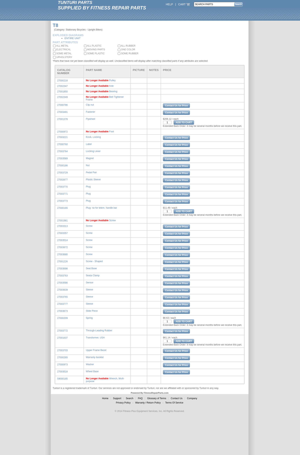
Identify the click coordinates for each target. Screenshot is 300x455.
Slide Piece (92, 310)
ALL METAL (61, 45)
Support (117, 398)
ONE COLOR (126, 49)
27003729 (62, 172)
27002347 (62, 86)
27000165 (62, 208)
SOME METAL (62, 53)
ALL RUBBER (126, 45)
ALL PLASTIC (93, 45)
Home (105, 398)
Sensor (89, 282)
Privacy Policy (123, 402)
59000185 (62, 378)
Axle (111, 86)
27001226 (62, 261)
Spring (89, 318)
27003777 (62, 304)
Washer (90, 364)
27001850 (62, 91)
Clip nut (90, 104)
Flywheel (90, 119)
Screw (112, 220)
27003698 (62, 268)
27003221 (62, 137)
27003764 (62, 151)
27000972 (62, 131)
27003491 (62, 112)
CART (184, 4)
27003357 (62, 233)
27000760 (62, 144)
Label (89, 144)
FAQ (140, 398)
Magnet (90, 158)
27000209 (62, 318)
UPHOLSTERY (62, 57)
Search (129, 398)
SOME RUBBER (128, 53)
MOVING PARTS (94, 49)
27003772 (62, 330)
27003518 (62, 371)
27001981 (62, 220)
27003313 (62, 226)
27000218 (62, 80)
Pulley (112, 80)
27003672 (62, 247)
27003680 (62, 254)
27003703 (62, 350)
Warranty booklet (95, 357)
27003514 (62, 240)
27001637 (62, 337)
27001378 (62, 119)
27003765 (62, 297)
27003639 (62, 289)
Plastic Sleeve (93, 179)
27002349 (62, 97)
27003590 (62, 282)
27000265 (62, 357)
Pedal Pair (91, 172)
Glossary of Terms (156, 398)
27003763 (62, 275)
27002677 (62, 179)
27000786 (62, 105)
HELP (169, 4)
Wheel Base (92, 371)
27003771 (62, 193)
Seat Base (91, 268)
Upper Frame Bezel (96, 350)
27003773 (62, 201)
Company (192, 398)
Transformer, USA (95, 337)
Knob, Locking (93, 137)
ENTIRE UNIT (72, 38)
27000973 (62, 364)
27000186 (62, 165)
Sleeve (89, 289)
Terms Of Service (174, 402)
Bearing (113, 91)
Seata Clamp (92, 275)
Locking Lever (93, 151)
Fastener (90, 112)
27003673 (62, 311)
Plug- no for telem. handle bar (101, 207)
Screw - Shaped (94, 261)
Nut (88, 165)
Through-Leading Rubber (99, 330)
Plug (88, 186)
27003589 (62, 158)
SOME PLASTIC (94, 53)
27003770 (62, 186)
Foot (111, 131)
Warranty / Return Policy (148, 402)
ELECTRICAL (62, 49)
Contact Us (176, 398)
